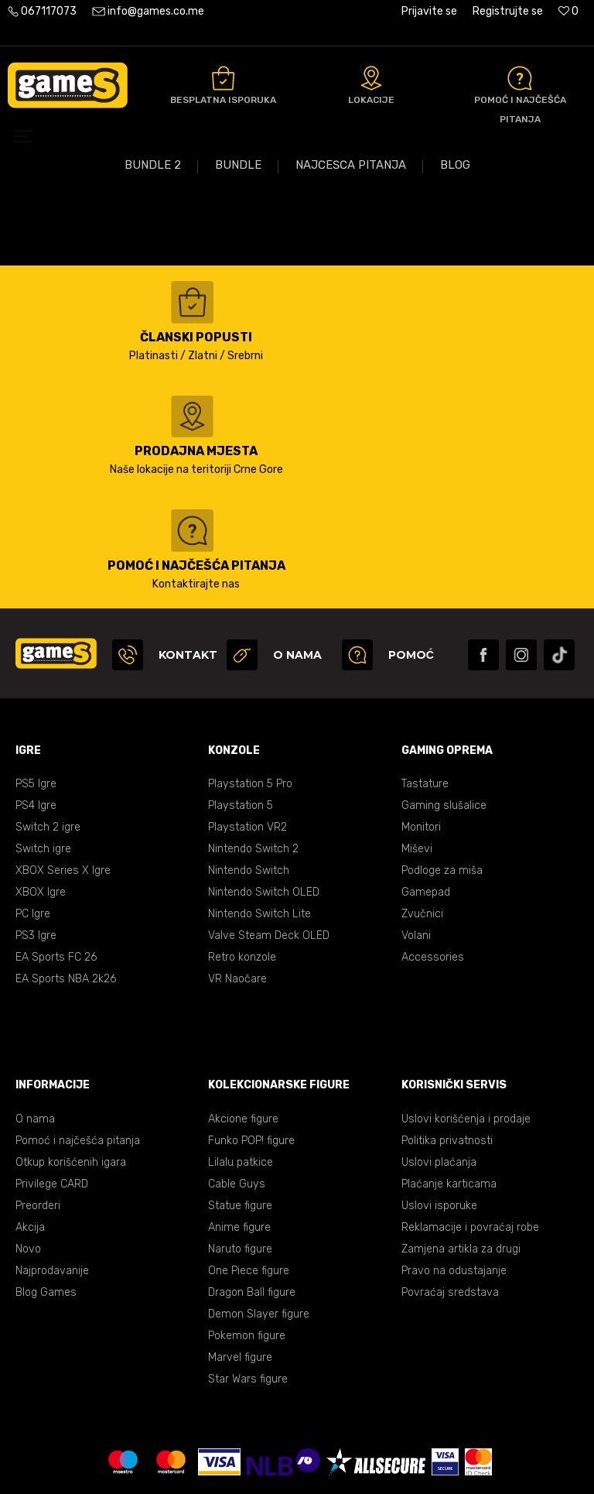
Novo (28, 1180)
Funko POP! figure (251, 1072)
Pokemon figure (246, 1267)
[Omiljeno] (568, 11)
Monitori (420, 759)
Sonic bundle (395, 285)
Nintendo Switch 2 (253, 780)
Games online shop (53, 177)
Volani (416, 867)
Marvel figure (239, 1289)
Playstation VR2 (247, 759)
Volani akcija (513, 285)
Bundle (238, 325)
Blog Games (46, 1224)
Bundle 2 (153, 325)
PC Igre (32, 845)
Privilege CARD (51, 1115)
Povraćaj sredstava (450, 1224)
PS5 (50, 285)
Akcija (30, 1159)
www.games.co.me (223, 1469)
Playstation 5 (240, 737)
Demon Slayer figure (258, 1245)
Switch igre (43, 780)
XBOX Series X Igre (63, 802)
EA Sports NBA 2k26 (65, 910)
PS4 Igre (35, 737)
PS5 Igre (35, 715)
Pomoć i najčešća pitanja (77, 1072)
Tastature (425, 715)
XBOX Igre (40, 824)
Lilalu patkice (240, 1094)
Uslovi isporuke (439, 1137)
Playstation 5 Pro (250, 715)
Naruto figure (240, 1180)
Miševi (416, 780)
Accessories (432, 889)
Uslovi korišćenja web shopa (297, 1448)
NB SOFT (329, 1469)
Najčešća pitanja (350, 325)
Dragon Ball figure (251, 1224)
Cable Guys (236, 1115)
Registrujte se (508, 11)
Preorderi (37, 1137)
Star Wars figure (248, 1311)
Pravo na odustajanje (454, 1202)
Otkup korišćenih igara (70, 1094)
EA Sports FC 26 (56, 889)
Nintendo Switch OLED (263, 824)
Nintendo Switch (248, 802)
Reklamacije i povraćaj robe (470, 1159)
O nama (35, 1050)
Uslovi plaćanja (438, 1094)
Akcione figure (243, 1050)
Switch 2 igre (47, 759)
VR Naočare (237, 910)
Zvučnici (422, 845)
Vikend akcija (278, 285)
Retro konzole (242, 889)
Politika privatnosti (447, 1072)
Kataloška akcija (149, 285)
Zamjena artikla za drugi (461, 1180)
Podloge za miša (442, 802)
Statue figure (240, 1137)
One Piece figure (248, 1202)
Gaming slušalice (443, 737)
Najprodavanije (52, 1202)
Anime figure (239, 1159)
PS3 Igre (35, 867)
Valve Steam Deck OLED (268, 867)
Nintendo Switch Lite (259, 845)
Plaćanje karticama (449, 1115)
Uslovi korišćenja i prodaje (466, 1050)
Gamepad (425, 824)
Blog (455, 325)
